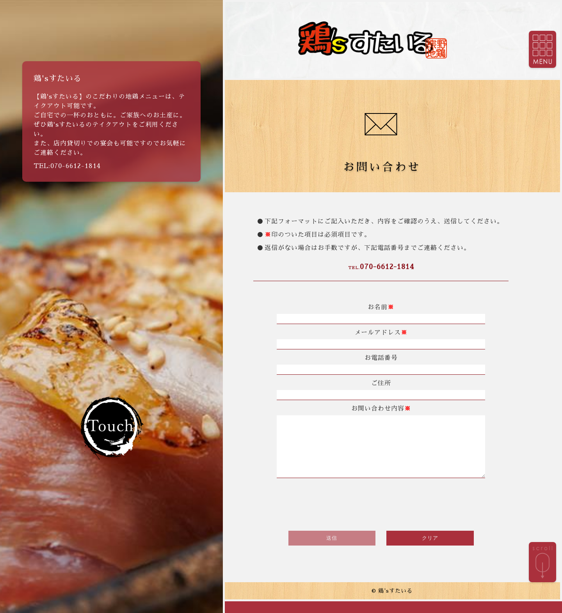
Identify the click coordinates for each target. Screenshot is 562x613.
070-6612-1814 (381, 266)
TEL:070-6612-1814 (67, 166)
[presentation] (381, 515)
